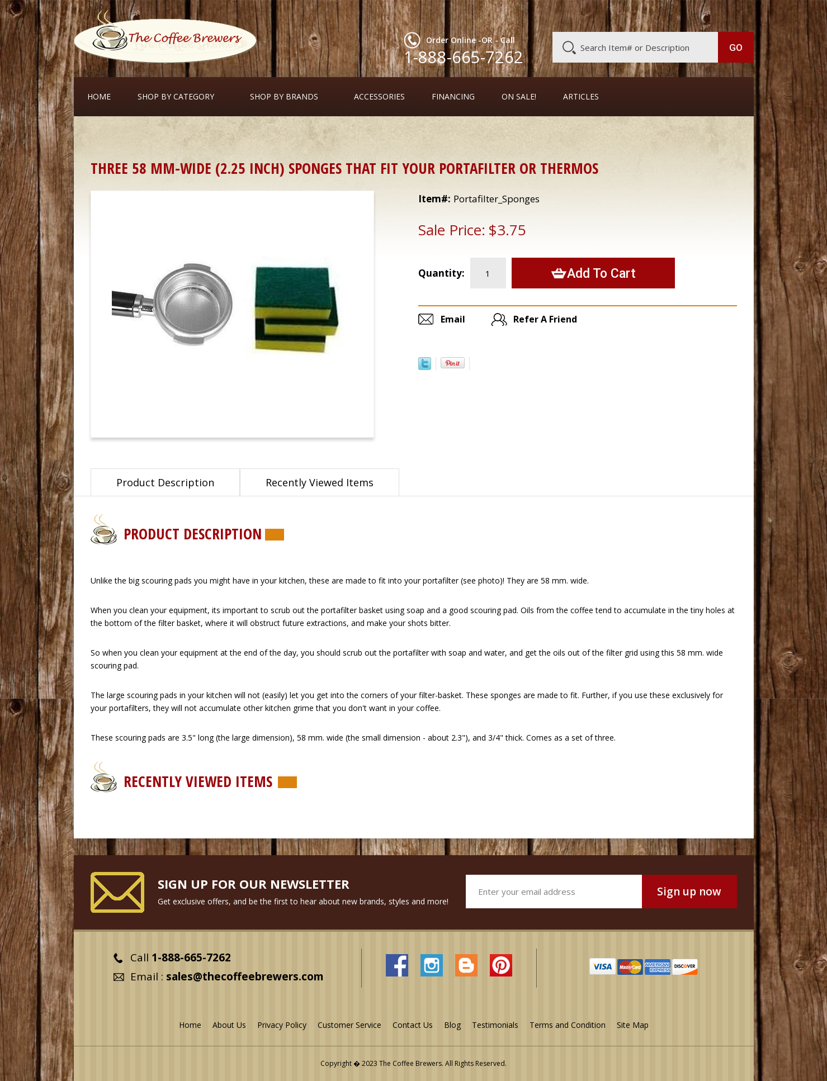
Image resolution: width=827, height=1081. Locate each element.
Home (99, 97)
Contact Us (413, 1025)
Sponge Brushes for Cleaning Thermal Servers (288, 136)
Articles (581, 97)
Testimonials (495, 1025)
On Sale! (519, 97)
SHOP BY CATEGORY (176, 97)
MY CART (732, 14)
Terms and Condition (568, 1025)
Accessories (379, 97)
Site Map (633, 1025)
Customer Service (608, 15)
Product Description (165, 482)
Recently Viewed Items (320, 482)
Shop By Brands (284, 97)
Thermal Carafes (159, 136)
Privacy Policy (281, 1025)
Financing (453, 97)
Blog (658, 15)
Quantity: (441, 273)
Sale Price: (451, 229)
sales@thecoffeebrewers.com (245, 976)
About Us (549, 15)
